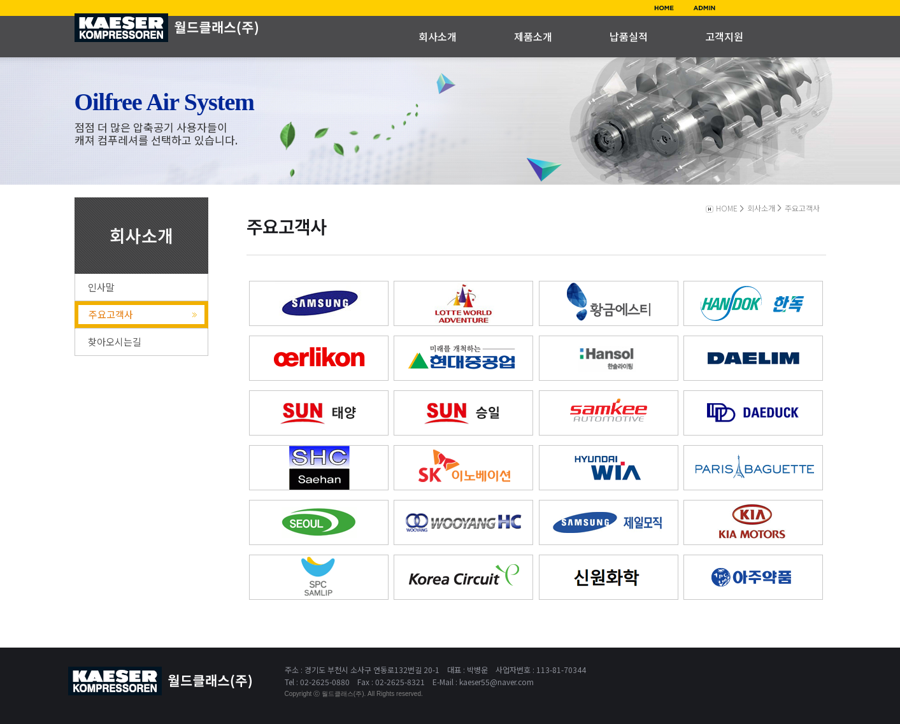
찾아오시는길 (114, 341)
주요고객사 (111, 314)
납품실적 (629, 36)
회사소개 (437, 36)
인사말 (101, 287)
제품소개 (533, 36)
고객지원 (724, 36)
